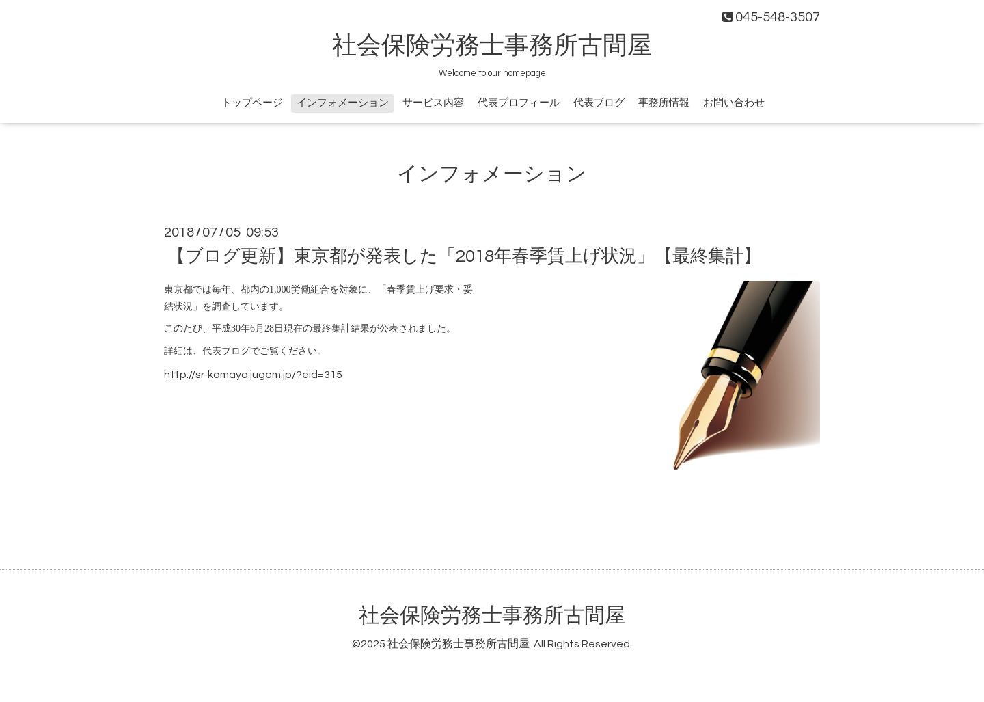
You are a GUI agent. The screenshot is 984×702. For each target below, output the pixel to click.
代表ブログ (599, 103)
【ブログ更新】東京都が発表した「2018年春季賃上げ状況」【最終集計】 (464, 256)
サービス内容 (433, 103)
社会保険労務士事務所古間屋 (492, 46)
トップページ (252, 103)
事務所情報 (663, 103)
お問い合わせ (734, 103)
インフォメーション (343, 103)
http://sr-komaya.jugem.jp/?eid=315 (253, 374)
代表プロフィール (519, 103)
